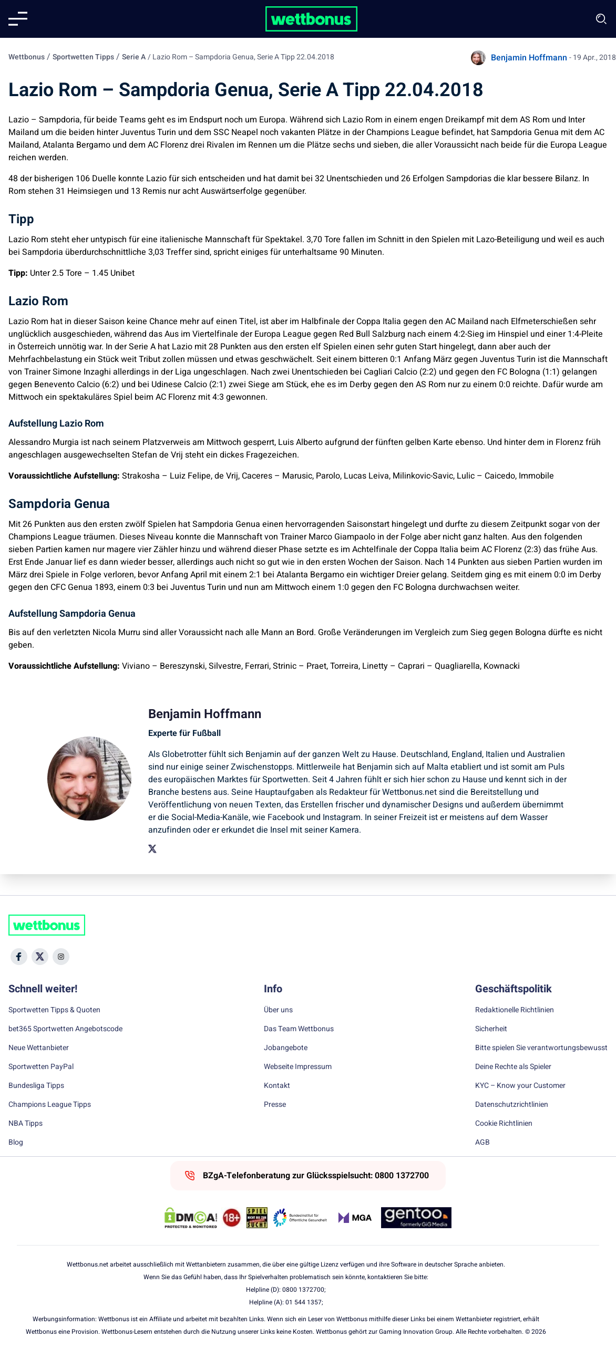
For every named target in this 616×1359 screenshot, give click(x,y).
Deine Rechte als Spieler (513, 1067)
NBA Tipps (25, 1123)
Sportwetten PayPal (41, 1067)
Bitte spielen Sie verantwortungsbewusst (541, 1048)
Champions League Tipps (49, 1104)
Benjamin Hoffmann (529, 57)
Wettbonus (26, 57)
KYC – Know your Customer (520, 1086)
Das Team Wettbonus (299, 1029)
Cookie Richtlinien (503, 1123)
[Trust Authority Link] (300, 1217)
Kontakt (277, 1086)
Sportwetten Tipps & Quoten (54, 1010)
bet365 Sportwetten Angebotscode (65, 1029)
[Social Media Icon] (19, 956)
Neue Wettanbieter (38, 1048)
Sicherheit (491, 1029)
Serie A (134, 57)
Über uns (278, 1010)
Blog (15, 1142)
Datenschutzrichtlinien (511, 1104)
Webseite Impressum (298, 1067)
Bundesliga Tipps (36, 1086)
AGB (482, 1142)
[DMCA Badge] (191, 1217)
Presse (275, 1104)
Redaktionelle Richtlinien (514, 1010)
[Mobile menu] (17, 18)
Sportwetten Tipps (83, 57)
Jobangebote (285, 1048)
